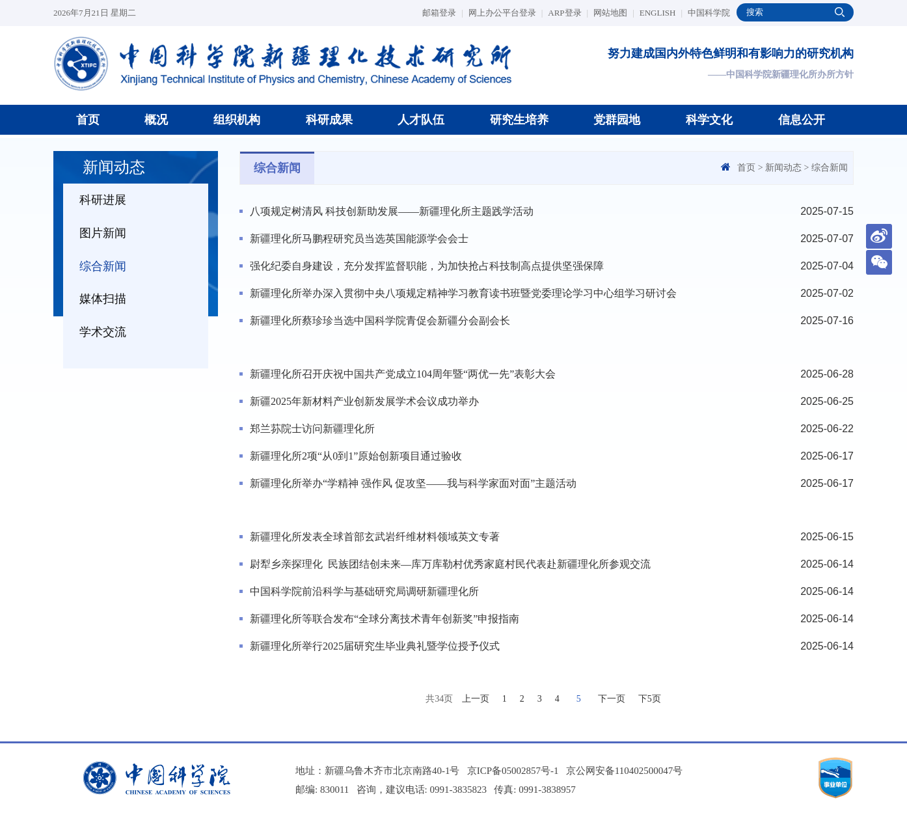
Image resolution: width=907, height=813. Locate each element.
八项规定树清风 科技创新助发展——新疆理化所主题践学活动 (392, 211)
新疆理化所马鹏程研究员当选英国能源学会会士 (359, 238)
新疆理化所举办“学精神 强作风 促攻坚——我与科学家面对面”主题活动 (413, 483)
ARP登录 (568, 13)
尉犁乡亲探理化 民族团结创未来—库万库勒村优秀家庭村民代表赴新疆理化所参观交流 (450, 564)
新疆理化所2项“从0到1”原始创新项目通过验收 (356, 456)
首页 (88, 119)
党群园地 (616, 119)
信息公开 (801, 119)
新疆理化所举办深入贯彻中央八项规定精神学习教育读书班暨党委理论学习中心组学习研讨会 (463, 293)
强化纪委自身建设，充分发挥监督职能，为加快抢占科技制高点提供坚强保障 (427, 265)
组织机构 (236, 119)
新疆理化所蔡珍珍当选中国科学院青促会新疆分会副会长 (380, 320)
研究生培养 (519, 119)
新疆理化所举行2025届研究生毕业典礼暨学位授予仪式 (375, 646)
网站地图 (613, 13)
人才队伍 (421, 119)
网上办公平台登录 (505, 13)
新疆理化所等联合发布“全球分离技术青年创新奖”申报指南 (384, 618)
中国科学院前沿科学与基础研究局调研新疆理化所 (364, 591)
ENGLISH (661, 13)
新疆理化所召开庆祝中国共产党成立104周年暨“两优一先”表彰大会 (403, 373)
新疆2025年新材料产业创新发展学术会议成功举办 (364, 401)
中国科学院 (709, 13)
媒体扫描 (102, 298)
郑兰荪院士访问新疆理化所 (312, 428)
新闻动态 (783, 167)
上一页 (475, 699)
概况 (156, 119)
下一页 (611, 699)
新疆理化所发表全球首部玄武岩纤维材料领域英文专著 (375, 536)
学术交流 (102, 331)
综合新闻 (102, 266)
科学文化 (709, 119)
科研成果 (329, 119)
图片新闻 (102, 233)
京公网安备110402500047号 (624, 770)
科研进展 (102, 199)
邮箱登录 (442, 13)
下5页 (649, 699)
